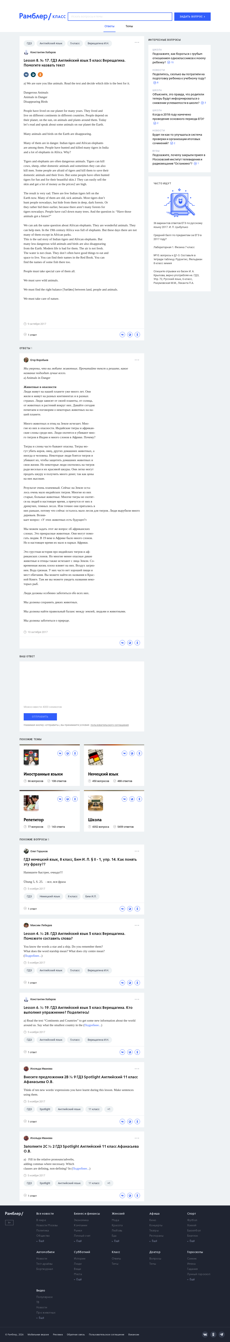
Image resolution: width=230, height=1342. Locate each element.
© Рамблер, (11, 1334)
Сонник (192, 1258)
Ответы (116, 1258)
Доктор (154, 1252)
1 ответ (30, 334)
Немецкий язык (103, 774)
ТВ (37, 1302)
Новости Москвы (47, 1225)
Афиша (154, 1213)
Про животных (46, 1312)
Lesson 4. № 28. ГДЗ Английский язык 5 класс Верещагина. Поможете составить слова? (74, 936)
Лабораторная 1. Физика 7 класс (174, 247)
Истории (79, 1258)
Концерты (155, 1225)
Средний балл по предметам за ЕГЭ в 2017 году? (178, 237)
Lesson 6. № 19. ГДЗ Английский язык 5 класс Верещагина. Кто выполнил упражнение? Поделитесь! (78, 1010)
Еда (114, 1236)
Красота (117, 1225)
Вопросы (155, 1258)
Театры (154, 1230)
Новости (41, 1258)
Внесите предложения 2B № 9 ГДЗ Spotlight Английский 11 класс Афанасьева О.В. (81, 1079)
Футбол (192, 1220)
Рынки (78, 1230)
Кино (152, 1220)
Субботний (82, 1252)
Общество (43, 1236)
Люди (78, 1264)
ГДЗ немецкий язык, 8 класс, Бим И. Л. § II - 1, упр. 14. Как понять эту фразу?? (80, 862)
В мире (41, 1220)
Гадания (192, 1269)
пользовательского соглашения (110, 725)
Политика (42, 1230)
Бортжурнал (44, 1269)
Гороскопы (195, 1252)
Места (78, 1274)
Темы (115, 1264)
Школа (95, 820)
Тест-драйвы (44, 1264)
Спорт (191, 1213)
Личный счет (82, 1236)
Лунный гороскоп (198, 1274)
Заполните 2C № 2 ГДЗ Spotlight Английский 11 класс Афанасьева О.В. (81, 1149)
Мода (115, 1220)
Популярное (44, 1297)
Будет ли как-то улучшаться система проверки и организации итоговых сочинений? (177, 139)
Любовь (117, 1230)
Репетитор (34, 820)
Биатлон (192, 1236)
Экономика (81, 1220)
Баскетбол (194, 1230)
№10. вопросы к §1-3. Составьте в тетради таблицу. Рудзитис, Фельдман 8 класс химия (178, 259)
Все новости (45, 1213)
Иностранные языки (43, 774)
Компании (80, 1225)
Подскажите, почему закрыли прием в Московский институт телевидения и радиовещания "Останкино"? (179, 159)
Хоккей (192, 1225)
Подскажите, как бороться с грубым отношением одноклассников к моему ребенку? (179, 58)
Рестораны (156, 1236)
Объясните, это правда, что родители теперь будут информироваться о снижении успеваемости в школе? (178, 99)
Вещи (77, 1269)
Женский (118, 1213)
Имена (191, 1264)
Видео (40, 1290)
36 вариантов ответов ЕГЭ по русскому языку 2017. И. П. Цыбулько (178, 225)
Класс (116, 1252)
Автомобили (45, 1252)
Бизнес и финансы (87, 1213)
